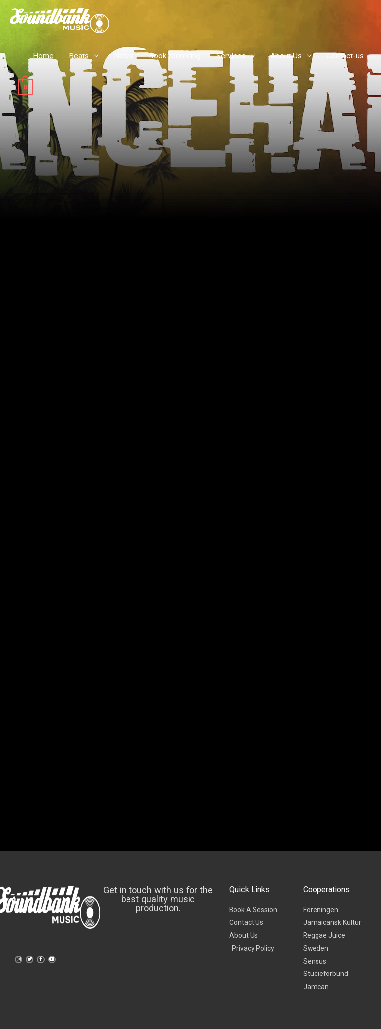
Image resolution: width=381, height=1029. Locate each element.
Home (43, 56)
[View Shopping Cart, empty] (25, 86)
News (123, 56)
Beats (79, 56)
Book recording (175, 56)
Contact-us (345, 56)
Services (231, 56)
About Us (286, 56)
